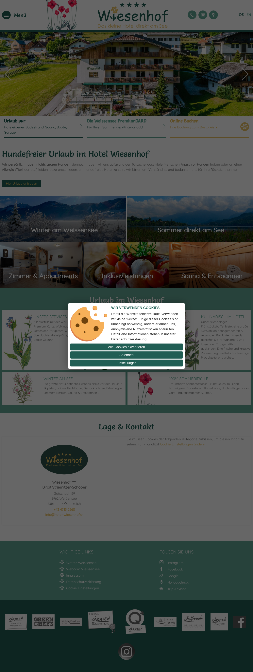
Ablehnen (126, 355)
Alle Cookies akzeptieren (126, 347)
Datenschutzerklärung (129, 339)
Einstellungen (126, 363)
